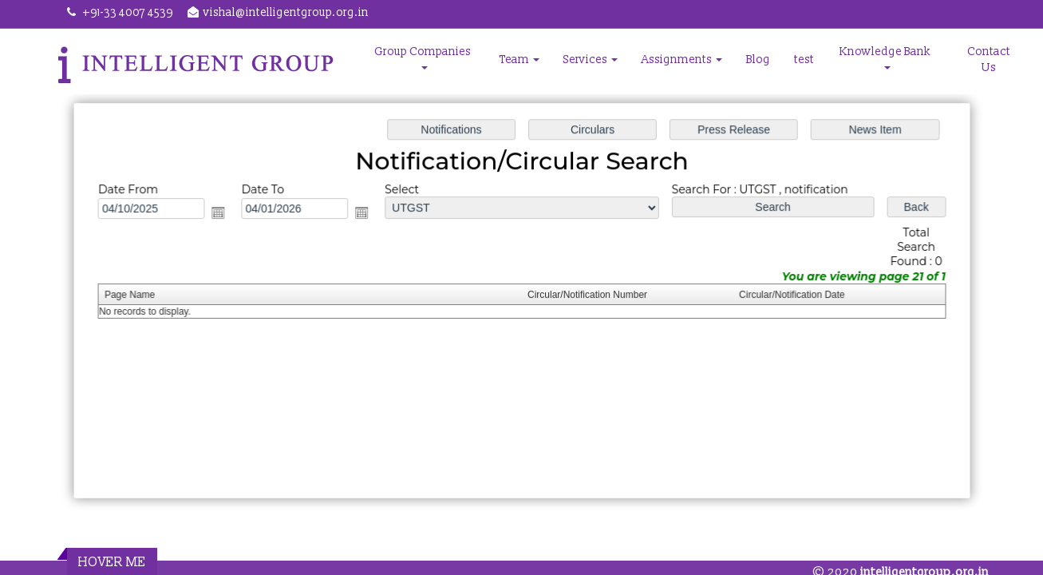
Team (519, 59)
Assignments (682, 59)
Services (590, 59)
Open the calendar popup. (224, 214)
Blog (758, 59)
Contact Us (988, 59)
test (804, 59)
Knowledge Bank (886, 57)
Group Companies (423, 57)
